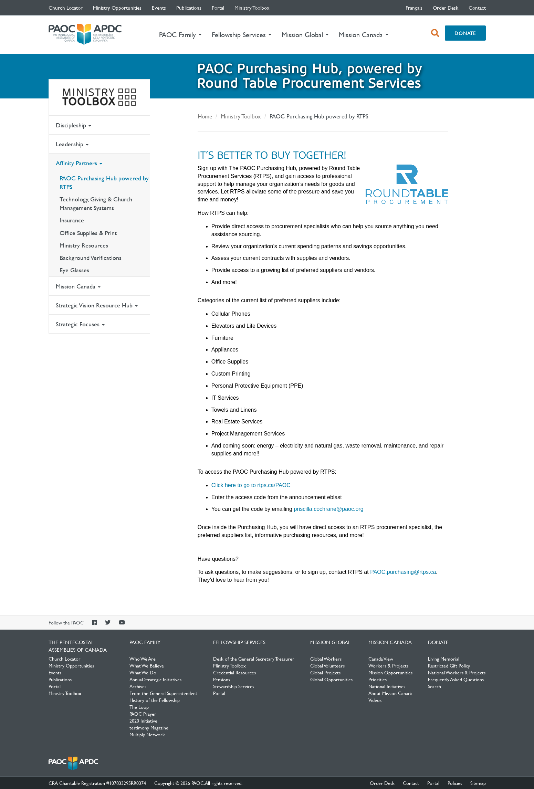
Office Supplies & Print (88, 232)
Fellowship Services (239, 642)
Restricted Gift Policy (449, 665)
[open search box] (435, 33)
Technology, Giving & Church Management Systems (96, 203)
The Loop (139, 707)
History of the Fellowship (154, 700)
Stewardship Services (233, 686)
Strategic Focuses (80, 324)
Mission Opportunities (390, 672)
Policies (455, 783)
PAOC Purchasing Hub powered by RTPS (104, 182)
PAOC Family (144, 642)
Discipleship (73, 125)
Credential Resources (234, 672)
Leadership (72, 144)
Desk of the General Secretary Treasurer (253, 658)
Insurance (72, 220)
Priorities (377, 679)
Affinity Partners (79, 163)
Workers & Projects (388, 665)
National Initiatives (386, 686)
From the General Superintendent (163, 693)
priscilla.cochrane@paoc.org (328, 509)
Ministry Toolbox (252, 7)
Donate (465, 33)
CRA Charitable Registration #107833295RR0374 (97, 783)
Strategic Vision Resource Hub (97, 305)
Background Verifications (91, 257)
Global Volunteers (327, 665)
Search (434, 686)
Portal (218, 7)
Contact (477, 7)
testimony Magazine (148, 727)
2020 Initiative (143, 720)
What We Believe (146, 665)
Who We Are (142, 658)
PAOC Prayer (142, 714)
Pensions (221, 679)
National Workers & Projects (456, 672)
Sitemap (478, 783)
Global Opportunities (331, 679)
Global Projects (325, 672)
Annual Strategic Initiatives (155, 679)
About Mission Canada (390, 693)
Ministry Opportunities (117, 7)
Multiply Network (147, 734)
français (414, 7)
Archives (137, 686)
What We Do (142, 672)
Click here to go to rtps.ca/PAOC (251, 485)
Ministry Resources (84, 245)
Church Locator (66, 7)
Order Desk (445, 7)
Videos (374, 700)
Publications (188, 7)
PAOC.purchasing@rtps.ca (403, 572)
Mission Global (330, 642)
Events (159, 7)
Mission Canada (78, 286)
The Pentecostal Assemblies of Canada (85, 34)
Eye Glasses (74, 270)
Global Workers (326, 658)
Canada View (380, 658)
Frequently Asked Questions (456, 679)
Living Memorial (443, 658)
